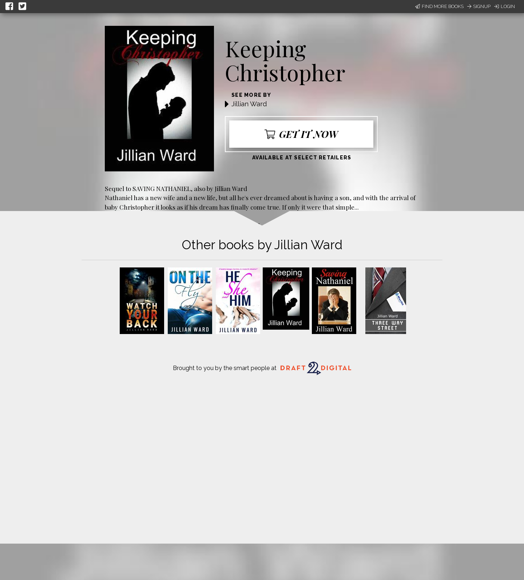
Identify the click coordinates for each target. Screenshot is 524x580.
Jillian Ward (249, 104)
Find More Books (439, 6)
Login (504, 6)
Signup (479, 6)
